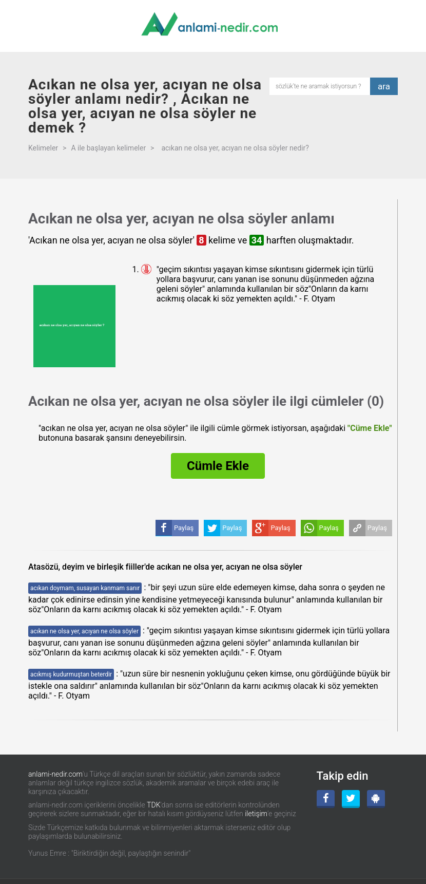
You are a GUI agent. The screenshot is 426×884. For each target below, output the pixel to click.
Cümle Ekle (218, 466)
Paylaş (377, 528)
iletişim (256, 814)
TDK (153, 805)
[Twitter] (351, 799)
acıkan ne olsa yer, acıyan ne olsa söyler (84, 631)
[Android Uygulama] (376, 799)
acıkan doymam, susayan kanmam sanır (85, 588)
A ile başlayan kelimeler (108, 148)
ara (384, 86)
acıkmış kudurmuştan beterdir (71, 674)
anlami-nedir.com (55, 774)
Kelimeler (43, 148)
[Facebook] (326, 799)
